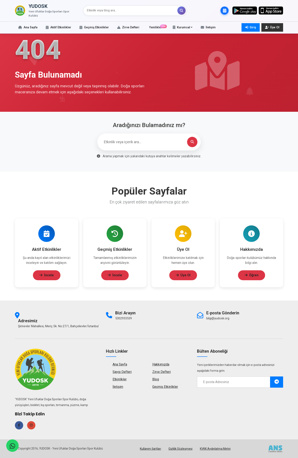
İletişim (118, 387)
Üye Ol (183, 276)
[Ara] (181, 10)
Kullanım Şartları (150, 448)
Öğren (251, 276)
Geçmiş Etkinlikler (165, 387)
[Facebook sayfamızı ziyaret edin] (19, 425)
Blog (155, 379)
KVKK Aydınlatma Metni (215, 448)
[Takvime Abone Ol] (224, 10)
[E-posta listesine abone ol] (276, 382)
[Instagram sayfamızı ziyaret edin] (31, 425)
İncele (47, 276)
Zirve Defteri (161, 372)
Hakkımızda (160, 364)
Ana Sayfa (120, 364)
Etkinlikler (120, 379)
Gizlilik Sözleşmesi (180, 448)
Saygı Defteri (122, 372)
